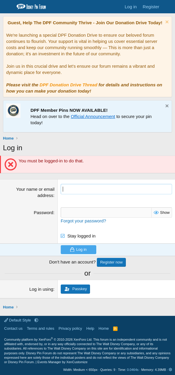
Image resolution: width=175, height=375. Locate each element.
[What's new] (168, 6)
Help (90, 328)
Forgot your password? (83, 220)
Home (104, 328)
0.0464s (133, 369)
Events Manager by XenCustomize (62, 362)
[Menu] (8, 7)
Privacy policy (70, 328)
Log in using (41, 289)
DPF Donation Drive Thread (68, 84)
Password (43, 212)
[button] (36, 320)
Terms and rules (40, 328)
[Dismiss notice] (166, 23)
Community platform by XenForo (48, 339)
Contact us (13, 328)
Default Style (18, 320)
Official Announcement (93, 116)
